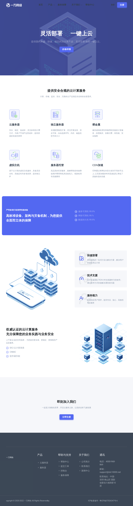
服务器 (41, 467)
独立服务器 (57, 124)
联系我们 (84, 466)
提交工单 (63, 466)
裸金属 (96, 124)
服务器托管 (57, 165)
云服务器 (14, 124)
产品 (50, 4)
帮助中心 (89, 4)
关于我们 (76, 4)
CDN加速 (97, 165)
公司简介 (84, 461)
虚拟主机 (14, 165)
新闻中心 (84, 470)
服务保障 (62, 4)
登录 (113, 5)
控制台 (62, 470)
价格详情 (66, 49)
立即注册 (66, 417)
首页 (41, 4)
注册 (122, 5)
